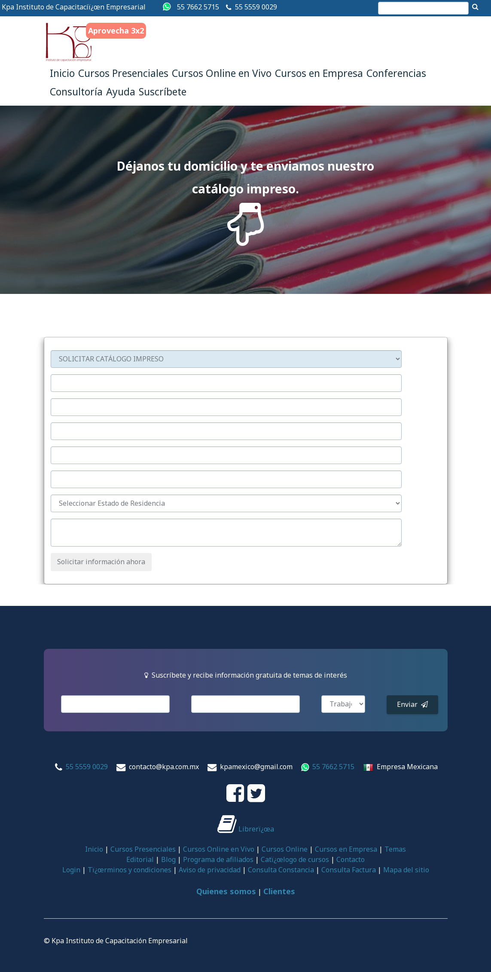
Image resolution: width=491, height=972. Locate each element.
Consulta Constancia (281, 869)
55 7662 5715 (198, 7)
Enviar (412, 704)
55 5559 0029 (256, 7)
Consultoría (76, 91)
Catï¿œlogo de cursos (295, 859)
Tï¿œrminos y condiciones (129, 869)
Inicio (62, 73)
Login (71, 869)
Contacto (350, 859)
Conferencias (396, 73)
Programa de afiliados (218, 859)
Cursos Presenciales (123, 73)
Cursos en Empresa (319, 73)
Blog (168, 859)
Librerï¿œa (245, 829)
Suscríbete (162, 91)
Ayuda (120, 91)
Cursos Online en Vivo (221, 73)
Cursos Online (285, 849)
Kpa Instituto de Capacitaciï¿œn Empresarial (74, 7)
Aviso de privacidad (210, 869)
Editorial (140, 859)
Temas (395, 849)
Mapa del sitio (406, 869)
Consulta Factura (348, 869)
